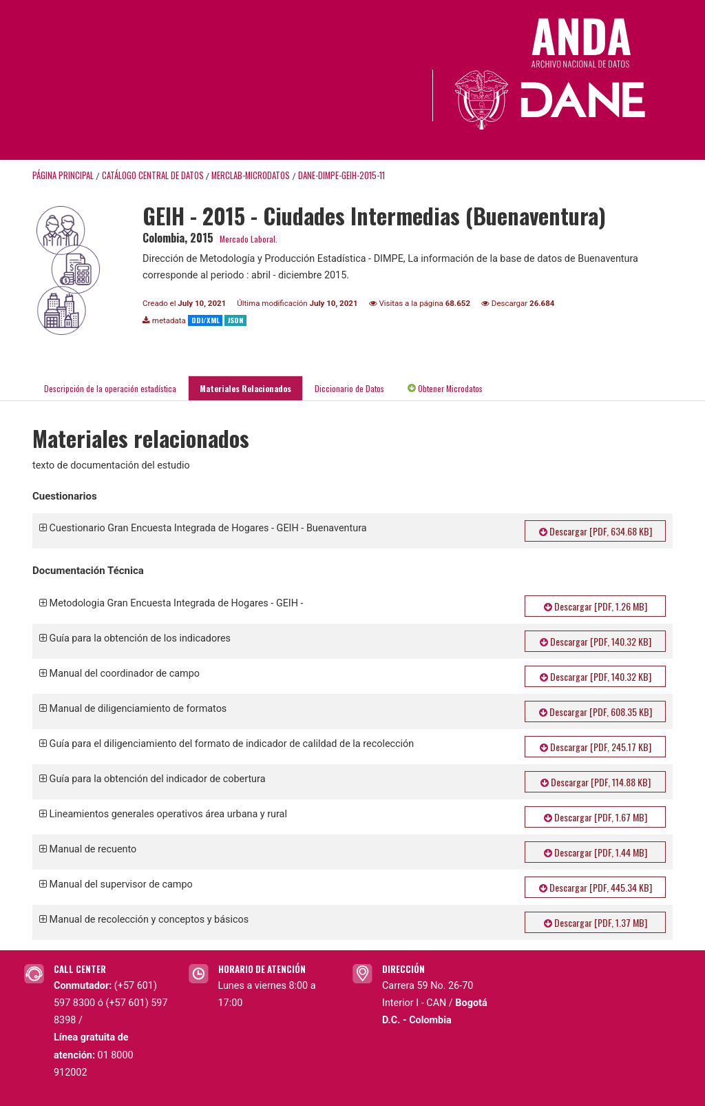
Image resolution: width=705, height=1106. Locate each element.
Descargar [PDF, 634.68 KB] (595, 531)
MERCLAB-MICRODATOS (250, 175)
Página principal (63, 175)
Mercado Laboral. (248, 239)
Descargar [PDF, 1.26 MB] (595, 606)
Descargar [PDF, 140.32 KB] (595, 641)
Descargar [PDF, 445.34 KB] (595, 887)
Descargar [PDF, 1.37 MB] (595, 922)
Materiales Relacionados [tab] (245, 388)
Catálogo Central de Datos (153, 175)
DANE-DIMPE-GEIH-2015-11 (341, 175)
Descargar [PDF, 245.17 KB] (595, 746)
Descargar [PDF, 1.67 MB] (595, 817)
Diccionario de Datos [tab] (349, 388)
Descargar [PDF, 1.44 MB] (595, 852)
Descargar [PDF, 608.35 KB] (595, 711)
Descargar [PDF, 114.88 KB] (595, 782)
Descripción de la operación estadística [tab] (110, 388)
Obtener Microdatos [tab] (445, 388)
